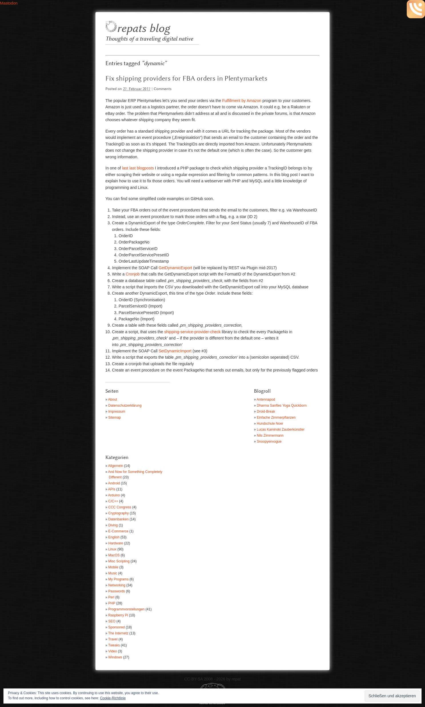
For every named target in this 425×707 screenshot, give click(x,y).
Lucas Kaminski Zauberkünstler (280, 430)
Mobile (113, 567)
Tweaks (114, 645)
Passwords (116, 591)
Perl (111, 597)
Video (112, 651)
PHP (111, 603)
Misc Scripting (119, 561)
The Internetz (118, 633)
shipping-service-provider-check (192, 331)
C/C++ (113, 501)
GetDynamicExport (175, 267)
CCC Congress (119, 507)
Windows (115, 657)
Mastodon (8, 3)
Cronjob (133, 274)
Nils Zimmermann (270, 436)
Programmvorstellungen (126, 609)
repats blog (143, 28)
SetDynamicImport (175, 351)
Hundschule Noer (270, 424)
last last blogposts (138, 168)
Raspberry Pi (118, 615)
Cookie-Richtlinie (113, 698)
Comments (163, 89)
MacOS (114, 555)
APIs (111, 489)
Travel (113, 639)
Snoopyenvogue (269, 442)
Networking (116, 585)
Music (112, 573)
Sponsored (116, 627)
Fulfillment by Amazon (241, 100)
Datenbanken (118, 519)
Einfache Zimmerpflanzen (276, 418)
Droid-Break (266, 412)
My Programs (118, 579)
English (113, 537)
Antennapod (265, 400)
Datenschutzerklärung (125, 406)
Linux (112, 549)
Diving (113, 525)
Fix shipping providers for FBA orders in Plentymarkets (186, 78)
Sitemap (114, 418)
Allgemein (115, 466)
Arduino (114, 495)
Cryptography (118, 513)
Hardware (115, 543)
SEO (111, 621)
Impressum (116, 412)
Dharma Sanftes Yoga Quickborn (282, 406)
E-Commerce (118, 531)
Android (114, 483)
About (112, 400)
